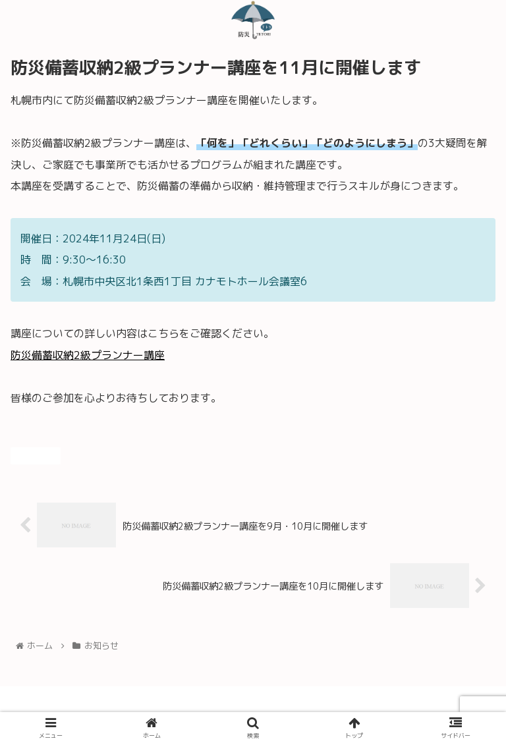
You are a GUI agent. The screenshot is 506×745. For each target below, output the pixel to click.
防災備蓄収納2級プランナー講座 (88, 355)
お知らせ (35, 455)
